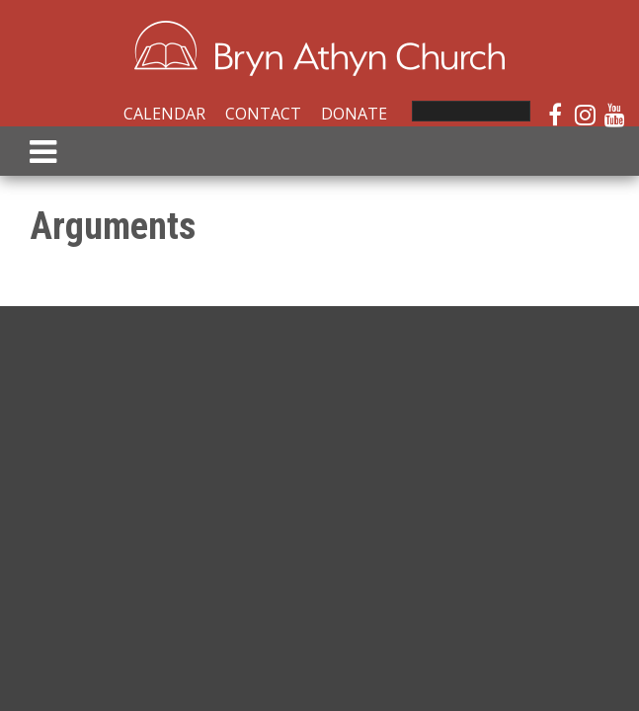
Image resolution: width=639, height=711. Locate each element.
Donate (354, 113)
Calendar (164, 113)
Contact (263, 113)
